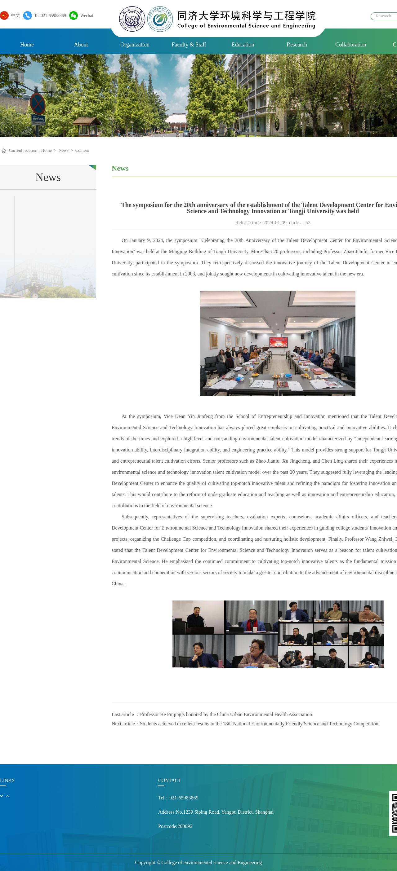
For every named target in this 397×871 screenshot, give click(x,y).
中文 (14, 15)
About (81, 45)
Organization (134, 45)
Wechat (85, 15)
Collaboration (351, 45)
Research (297, 45)
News (64, 150)
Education (243, 45)
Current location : (24, 150)
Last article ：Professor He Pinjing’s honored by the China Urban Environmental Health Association (212, 714)
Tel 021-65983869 (48, 15)
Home (27, 45)
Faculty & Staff (189, 45)
